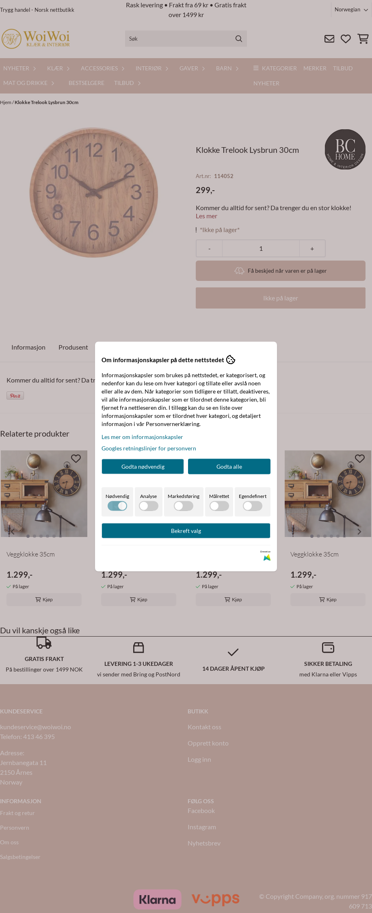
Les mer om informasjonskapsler (142, 436)
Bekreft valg (186, 530)
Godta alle (229, 466)
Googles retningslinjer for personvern (149, 448)
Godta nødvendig (142, 466)
